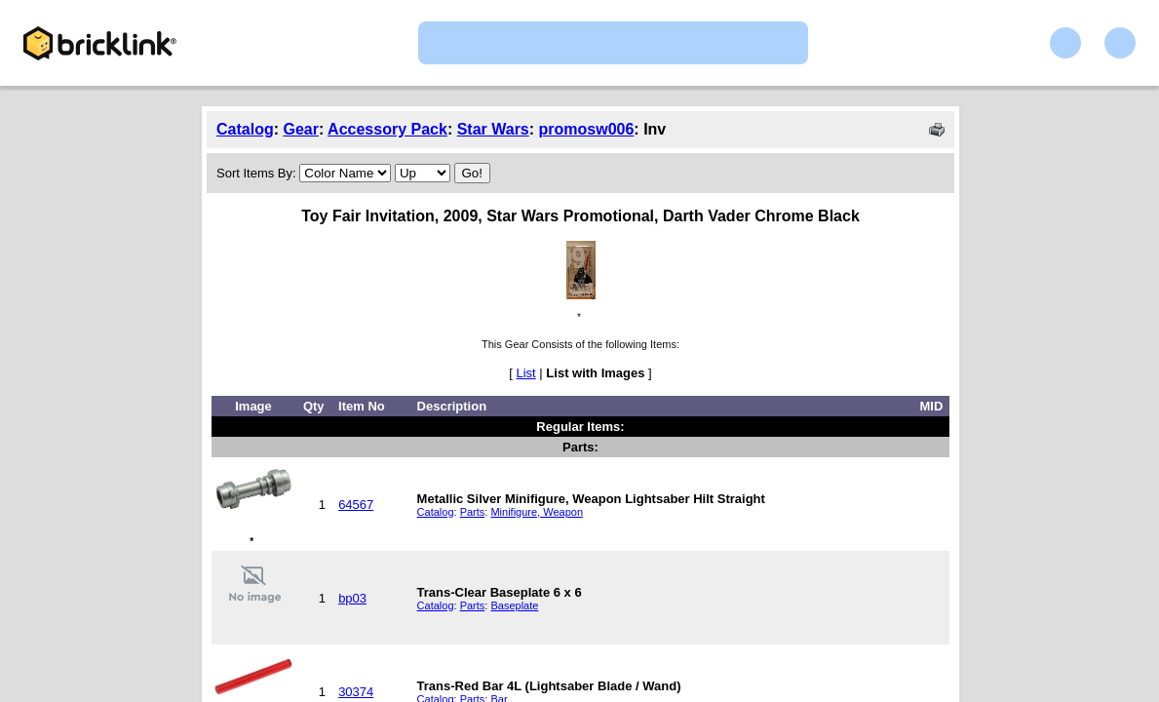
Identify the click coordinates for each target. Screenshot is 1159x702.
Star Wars (493, 129)
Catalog (245, 129)
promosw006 (587, 129)
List (526, 373)
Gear (300, 129)
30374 (355, 691)
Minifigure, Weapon (536, 512)
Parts (472, 512)
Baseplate (514, 605)
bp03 (352, 598)
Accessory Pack (387, 129)
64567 (355, 504)
